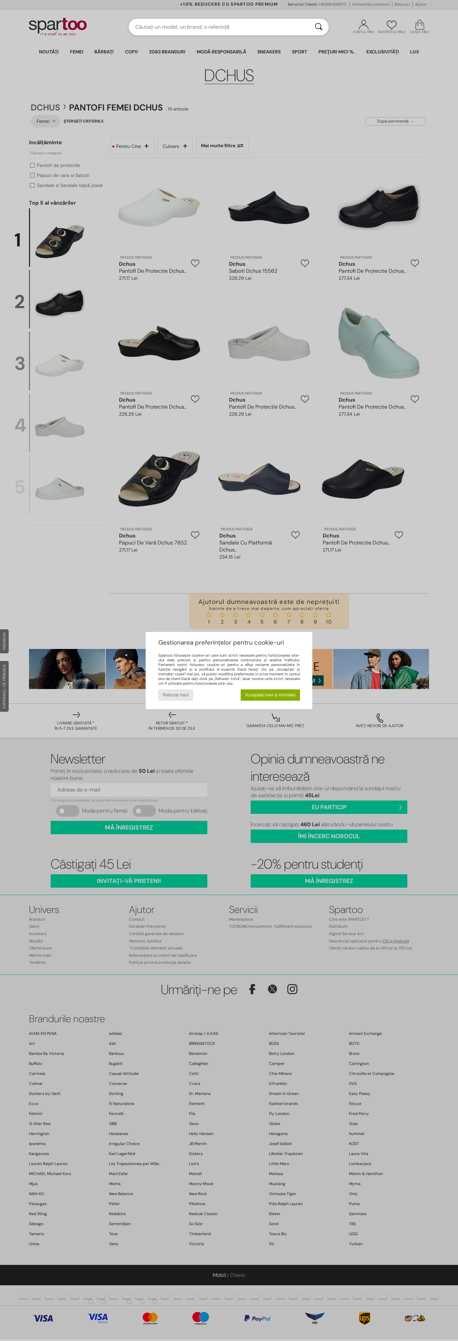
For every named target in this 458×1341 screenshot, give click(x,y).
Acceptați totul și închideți (270, 694)
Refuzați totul (176, 694)
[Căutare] (318, 27)
